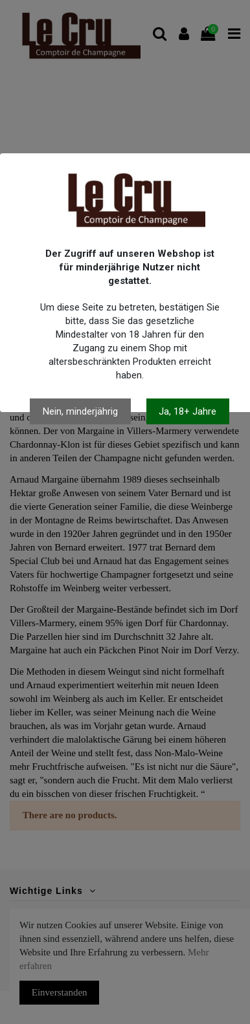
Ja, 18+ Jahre (187, 411)
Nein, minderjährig (80, 411)
